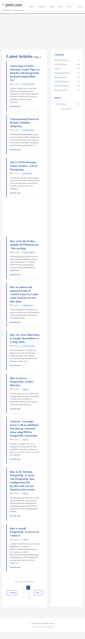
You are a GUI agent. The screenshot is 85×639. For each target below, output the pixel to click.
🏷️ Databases (24, 389)
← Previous (12, 596)
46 (26, 604)
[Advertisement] (42, 29)
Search (69, 6)
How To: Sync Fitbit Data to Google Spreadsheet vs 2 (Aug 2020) (24, 338)
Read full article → (16, 106)
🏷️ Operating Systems (26, 305)
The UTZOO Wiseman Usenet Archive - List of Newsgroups (23, 166)
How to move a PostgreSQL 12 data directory (21, 382)
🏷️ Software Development (27, 84)
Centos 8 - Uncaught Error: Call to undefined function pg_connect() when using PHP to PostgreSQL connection (24, 428)
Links (60, 6)
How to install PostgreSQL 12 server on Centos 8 (24, 532)
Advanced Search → (67, 109)
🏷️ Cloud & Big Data (26, 173)
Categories (41, 6)
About (52, 6)
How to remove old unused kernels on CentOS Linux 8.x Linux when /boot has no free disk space (24, 294)
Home (32, 6)
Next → (38, 596)
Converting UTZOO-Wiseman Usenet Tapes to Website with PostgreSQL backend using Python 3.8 (25, 73)
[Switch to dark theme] (80, 6)
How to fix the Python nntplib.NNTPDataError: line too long (24, 245)
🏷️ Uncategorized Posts (27, 130)
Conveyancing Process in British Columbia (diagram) (24, 123)
